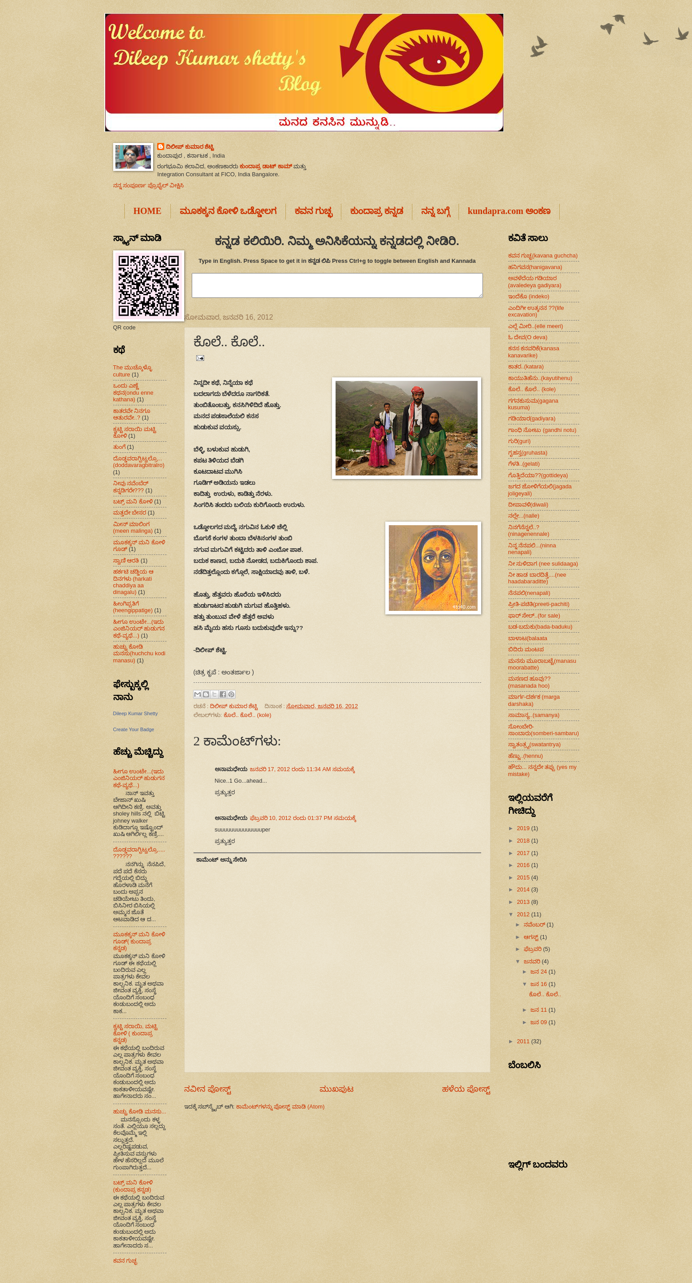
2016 (524, 865)
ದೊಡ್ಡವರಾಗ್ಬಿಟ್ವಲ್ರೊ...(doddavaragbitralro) (139, 461)
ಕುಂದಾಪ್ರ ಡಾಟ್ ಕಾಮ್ (266, 166)
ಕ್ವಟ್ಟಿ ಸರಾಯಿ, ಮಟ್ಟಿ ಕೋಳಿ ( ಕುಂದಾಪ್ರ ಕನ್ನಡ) (135, 1033)
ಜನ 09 (539, 1022)
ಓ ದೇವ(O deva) (528, 337)
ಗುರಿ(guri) (519, 441)
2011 (524, 1041)
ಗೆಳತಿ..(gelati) (524, 463)
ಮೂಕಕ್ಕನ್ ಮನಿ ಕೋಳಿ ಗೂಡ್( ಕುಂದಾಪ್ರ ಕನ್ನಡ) (139, 941)
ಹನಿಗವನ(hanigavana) (535, 267)
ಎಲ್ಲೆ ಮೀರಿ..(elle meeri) (535, 326)
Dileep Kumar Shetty (135, 713)
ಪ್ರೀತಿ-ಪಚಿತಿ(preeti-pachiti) (539, 604)
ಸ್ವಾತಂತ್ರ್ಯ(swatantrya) (534, 744)
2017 (524, 853)
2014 (524, 889)
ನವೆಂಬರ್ (535, 924)
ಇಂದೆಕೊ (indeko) (529, 296)
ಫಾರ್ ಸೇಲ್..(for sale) (534, 615)
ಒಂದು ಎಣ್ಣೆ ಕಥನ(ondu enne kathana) (133, 392)
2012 (524, 914)
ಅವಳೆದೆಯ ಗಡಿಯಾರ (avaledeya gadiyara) (535, 281)
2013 (524, 902)
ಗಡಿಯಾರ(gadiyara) (532, 418)
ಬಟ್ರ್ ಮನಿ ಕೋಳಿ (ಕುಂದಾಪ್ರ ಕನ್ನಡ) (133, 1185)
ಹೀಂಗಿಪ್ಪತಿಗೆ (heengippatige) (133, 607)
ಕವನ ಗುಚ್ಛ (125, 1260)
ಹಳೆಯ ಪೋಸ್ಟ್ (466, 1089)
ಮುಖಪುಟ (337, 1089)
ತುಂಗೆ (119, 447)
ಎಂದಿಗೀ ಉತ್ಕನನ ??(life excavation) (536, 311)
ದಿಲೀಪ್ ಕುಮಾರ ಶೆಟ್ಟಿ (190, 146)
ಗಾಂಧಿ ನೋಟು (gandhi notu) (542, 430)
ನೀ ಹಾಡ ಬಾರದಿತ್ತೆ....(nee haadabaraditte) (537, 578)
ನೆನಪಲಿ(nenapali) (529, 593)
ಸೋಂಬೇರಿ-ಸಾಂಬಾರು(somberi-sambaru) (543, 730)
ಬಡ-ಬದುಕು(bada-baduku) (540, 626)
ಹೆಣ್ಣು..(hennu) (525, 755)
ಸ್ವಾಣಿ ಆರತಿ (126, 560)
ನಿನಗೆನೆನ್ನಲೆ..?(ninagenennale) (529, 530)
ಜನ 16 (539, 984)
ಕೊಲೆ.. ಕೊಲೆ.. (545, 994)
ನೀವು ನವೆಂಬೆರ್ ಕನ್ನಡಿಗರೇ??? (131, 486)
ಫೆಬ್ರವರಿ (533, 949)
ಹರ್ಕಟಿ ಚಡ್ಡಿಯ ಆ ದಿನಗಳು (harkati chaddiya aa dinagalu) (133, 581)
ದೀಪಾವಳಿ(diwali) (528, 504)
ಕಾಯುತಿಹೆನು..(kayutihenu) (540, 378)
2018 (524, 840)
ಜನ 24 (539, 971)
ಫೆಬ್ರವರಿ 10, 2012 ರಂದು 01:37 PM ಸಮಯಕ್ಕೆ (303, 818)
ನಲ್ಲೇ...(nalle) (524, 515)
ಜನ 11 (539, 1009)
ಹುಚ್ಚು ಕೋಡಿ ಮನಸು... (139, 1111)
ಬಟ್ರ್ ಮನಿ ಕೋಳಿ (133, 501)
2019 (524, 828)
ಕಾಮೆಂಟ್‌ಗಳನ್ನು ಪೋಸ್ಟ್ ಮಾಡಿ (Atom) (280, 1106)
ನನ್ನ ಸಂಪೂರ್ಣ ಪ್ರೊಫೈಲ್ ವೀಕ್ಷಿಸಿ (148, 185)
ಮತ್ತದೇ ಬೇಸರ (129, 512)
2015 (524, 877)
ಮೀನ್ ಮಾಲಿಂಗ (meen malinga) (133, 527)
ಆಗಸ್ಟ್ (532, 937)
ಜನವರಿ (533, 961)
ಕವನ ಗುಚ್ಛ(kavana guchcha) (543, 255)
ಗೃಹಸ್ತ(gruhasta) (528, 452)
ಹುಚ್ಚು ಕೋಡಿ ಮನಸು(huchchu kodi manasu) (139, 653)
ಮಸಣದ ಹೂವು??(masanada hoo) (529, 682)
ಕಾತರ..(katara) (526, 366)
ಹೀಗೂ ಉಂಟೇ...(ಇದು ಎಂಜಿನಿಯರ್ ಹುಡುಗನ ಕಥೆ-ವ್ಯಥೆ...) (139, 628)
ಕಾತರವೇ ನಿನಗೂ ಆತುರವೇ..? (132, 414)
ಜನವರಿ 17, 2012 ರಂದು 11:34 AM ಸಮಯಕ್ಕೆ (302, 769)
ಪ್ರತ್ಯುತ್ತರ (225, 792)
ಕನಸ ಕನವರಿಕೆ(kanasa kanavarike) (533, 351)
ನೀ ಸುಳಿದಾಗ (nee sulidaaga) (543, 563)
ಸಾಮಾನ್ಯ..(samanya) (534, 715)
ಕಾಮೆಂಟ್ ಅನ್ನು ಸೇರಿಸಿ (221, 859)
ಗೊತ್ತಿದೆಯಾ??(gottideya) (538, 475)
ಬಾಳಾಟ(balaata (528, 638)
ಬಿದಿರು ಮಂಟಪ (526, 649)
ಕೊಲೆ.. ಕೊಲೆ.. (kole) (248, 715)
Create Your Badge (133, 729)
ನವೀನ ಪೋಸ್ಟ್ (207, 1089)
